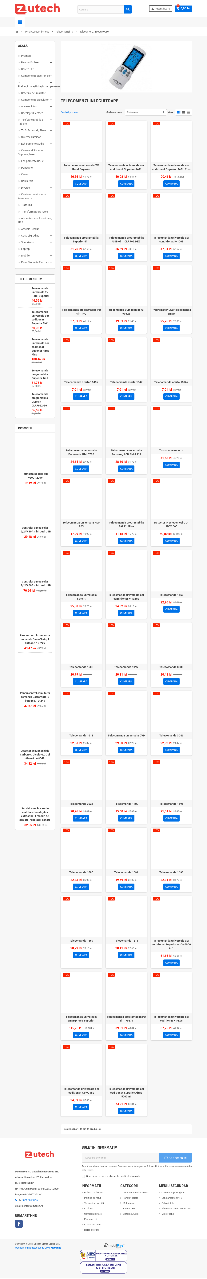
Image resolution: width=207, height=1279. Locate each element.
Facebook (19, 1224)
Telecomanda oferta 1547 (126, 382)
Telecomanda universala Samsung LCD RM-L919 (126, 452)
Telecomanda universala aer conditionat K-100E (171, 239)
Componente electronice (136, 1193)
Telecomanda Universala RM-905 (81, 524)
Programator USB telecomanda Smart (171, 311)
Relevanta (132, 112)
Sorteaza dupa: (114, 112)
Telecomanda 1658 (171, 595)
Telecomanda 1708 (126, 804)
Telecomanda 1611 (126, 941)
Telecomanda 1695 (81, 872)
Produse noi (90, 1219)
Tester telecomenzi (171, 450)
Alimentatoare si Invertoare (175, 1209)
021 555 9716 (30, 1200)
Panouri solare (130, 1198)
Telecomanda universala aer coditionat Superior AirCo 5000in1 (126, 1093)
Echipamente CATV (171, 1198)
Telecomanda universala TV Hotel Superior (40, 292)
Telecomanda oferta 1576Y (171, 382)
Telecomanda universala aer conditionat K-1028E (126, 597)
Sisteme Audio (130, 1214)
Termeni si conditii (94, 1203)
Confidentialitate (93, 1214)
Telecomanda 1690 (171, 872)
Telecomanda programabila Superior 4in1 (40, 374)
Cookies (88, 1209)
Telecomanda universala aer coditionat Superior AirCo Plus (40, 347)
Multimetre (128, 1203)
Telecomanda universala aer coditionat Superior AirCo (126, 167)
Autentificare (161, 8)
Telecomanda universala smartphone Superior (81, 1019)
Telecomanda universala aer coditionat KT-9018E (81, 1091)
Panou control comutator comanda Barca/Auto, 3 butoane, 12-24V (35, 697)
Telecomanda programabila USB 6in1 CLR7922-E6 (126, 239)
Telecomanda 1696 (171, 804)
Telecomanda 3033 (171, 667)
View (170, 112)
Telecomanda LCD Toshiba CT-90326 (126, 311)
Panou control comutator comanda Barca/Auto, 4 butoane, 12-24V (35, 639)
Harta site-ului (91, 1230)
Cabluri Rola (167, 1203)
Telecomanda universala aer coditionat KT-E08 (171, 1019)
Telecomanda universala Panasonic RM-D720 (81, 452)
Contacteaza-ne (92, 1225)
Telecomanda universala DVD (126, 735)
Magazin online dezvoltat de (38, 1248)
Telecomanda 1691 (126, 872)
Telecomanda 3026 (81, 804)
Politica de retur (92, 1198)
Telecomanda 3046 (171, 735)
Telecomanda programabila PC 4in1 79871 (126, 1019)
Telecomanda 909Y (126, 667)
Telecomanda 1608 (81, 667)
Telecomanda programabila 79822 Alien (126, 524)
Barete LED (129, 1209)
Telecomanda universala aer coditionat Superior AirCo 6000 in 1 (171, 945)
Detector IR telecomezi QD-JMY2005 (171, 524)
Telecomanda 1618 (81, 735)
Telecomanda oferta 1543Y (81, 382)
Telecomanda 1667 (81, 941)
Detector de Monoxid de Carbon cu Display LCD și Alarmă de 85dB (35, 754)
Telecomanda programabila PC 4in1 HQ (81, 311)
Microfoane (167, 1214)
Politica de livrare (93, 1193)
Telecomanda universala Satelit (81, 597)
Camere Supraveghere (173, 1193)
